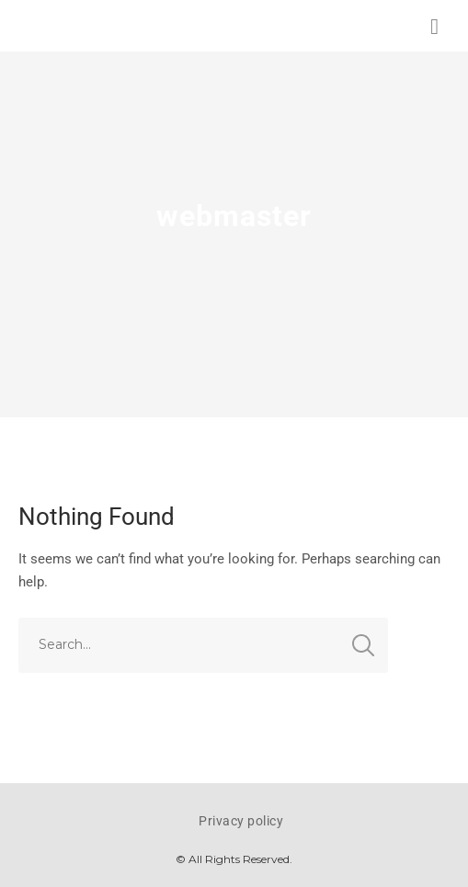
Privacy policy (241, 820)
